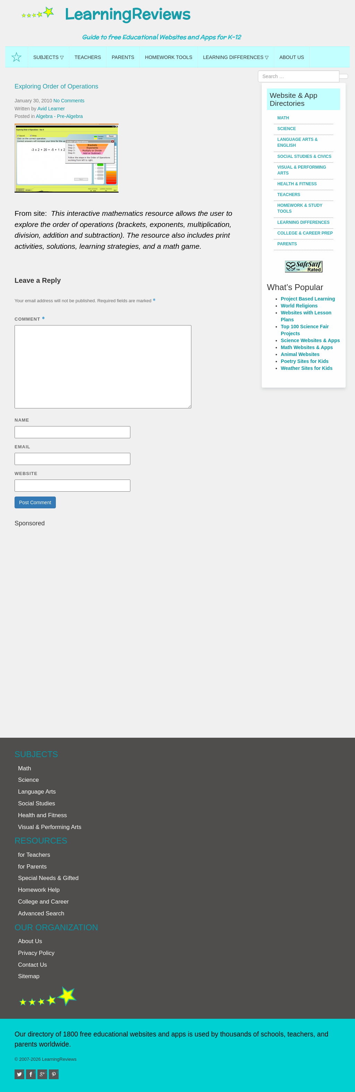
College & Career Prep (305, 233)
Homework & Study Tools (299, 208)
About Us (291, 57)
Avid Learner (51, 108)
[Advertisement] (136, 629)
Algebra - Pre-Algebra (59, 116)
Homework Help (39, 890)
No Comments (68, 100)
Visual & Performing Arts (301, 170)
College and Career (43, 901)
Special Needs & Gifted (48, 878)
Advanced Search (41, 913)
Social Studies (36, 803)
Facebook (35, 1072)
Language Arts (37, 791)
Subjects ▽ (48, 57)
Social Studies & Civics (304, 156)
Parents (123, 57)
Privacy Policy (36, 953)
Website (26, 473)
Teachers (88, 57)
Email (22, 446)
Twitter (24, 1072)
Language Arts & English (297, 142)
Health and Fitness (42, 815)
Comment (30, 319)
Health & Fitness (297, 183)
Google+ (46, 1072)
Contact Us (32, 965)
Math (283, 118)
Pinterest (58, 1072)
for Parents (32, 866)
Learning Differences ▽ (236, 57)
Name (22, 420)
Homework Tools (168, 57)
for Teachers (34, 855)
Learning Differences (303, 222)
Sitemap (29, 976)
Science (286, 128)
